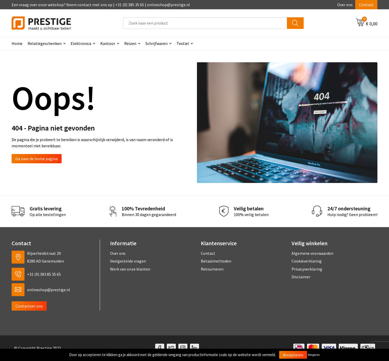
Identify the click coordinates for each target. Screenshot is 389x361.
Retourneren (212, 269)
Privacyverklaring (307, 269)
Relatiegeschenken (45, 43)
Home (17, 43)
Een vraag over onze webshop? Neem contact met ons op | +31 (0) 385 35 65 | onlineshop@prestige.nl (101, 4)
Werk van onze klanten (130, 269)
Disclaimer (301, 276)
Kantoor (107, 43)
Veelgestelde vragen (128, 261)
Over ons (345, 4)
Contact (366, 4)
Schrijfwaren (156, 43)
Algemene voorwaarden (312, 253)
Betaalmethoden (216, 261)
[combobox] (205, 23)
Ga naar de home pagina (36, 158)
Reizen (130, 43)
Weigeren (314, 355)
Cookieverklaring (307, 261)
